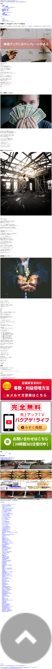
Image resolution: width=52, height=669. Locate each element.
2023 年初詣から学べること (5, 490)
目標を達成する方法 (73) (6, 586)
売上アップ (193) (5, 550)
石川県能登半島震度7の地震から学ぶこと (7, 458)
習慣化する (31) (4, 595)
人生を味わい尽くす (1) (6, 529)
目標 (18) (3, 585)
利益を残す (37, 26)
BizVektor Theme (11, 668)
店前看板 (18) (4, 562)
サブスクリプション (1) (6, 516)
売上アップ (41, 26)
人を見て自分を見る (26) (6, 527)
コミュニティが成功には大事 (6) (7, 513)
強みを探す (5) (4, 563)
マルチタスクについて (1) (6, 523)
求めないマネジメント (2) (6, 578)
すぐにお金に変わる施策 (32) (7, 510)
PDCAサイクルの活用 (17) (6, 505)
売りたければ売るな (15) (6, 548)
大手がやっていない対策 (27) (7, 551)
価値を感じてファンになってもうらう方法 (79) (10, 532)
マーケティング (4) (5, 524)
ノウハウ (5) (4, 520)
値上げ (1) (4, 533)
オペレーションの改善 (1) (6, 512)
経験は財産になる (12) (6, 592)
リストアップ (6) (5, 525)
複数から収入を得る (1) (6, 603)
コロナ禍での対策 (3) (5, 514)
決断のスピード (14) (5, 580)
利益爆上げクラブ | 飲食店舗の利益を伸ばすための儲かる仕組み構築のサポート (13, 1)
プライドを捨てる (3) (5, 522)
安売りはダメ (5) (5, 554)
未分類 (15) (4, 576)
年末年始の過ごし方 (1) (6, 561)
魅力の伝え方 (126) (5, 611)
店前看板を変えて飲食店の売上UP (6, 459)
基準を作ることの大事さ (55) (7, 547)
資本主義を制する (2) (5, 605)
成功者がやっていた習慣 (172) (7, 565)
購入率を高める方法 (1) (6, 607)
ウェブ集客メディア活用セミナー (9, 7)
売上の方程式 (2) (5, 549)
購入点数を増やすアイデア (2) (7, 606)
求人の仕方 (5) (4, 579)
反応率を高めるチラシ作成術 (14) (7, 542)
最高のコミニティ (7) (5, 574)
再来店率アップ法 (32, 26)
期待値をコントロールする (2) (7, 575)
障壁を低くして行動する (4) (7, 609)
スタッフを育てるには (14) (6, 517)
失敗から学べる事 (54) (6, 552)
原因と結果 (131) (5, 541)
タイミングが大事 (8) (5, 519)
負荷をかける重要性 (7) (6, 604)
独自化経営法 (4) (5, 583)
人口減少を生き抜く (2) (6, 528)
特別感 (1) (4, 582)
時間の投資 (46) (4, 572)
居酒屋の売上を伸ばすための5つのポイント (7, 457)
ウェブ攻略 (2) (4, 511)
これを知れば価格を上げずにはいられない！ (8, 377)
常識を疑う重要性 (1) (5, 558)
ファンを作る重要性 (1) (6, 521)
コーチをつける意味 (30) (6, 515)
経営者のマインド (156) (6, 590)
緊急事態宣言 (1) (5, 594)
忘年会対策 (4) (4, 564)
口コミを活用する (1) (5, 543)
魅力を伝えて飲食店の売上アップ (6, 469)
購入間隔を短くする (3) (6, 608)
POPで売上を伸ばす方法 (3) (6, 506)
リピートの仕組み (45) (6, 526)
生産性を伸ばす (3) (5, 584)
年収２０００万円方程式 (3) (7, 560)
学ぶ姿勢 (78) (4, 553)
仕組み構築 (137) (5, 530)
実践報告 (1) (4, 555)
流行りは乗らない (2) (5, 581)
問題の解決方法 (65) (5, 544)
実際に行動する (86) (5, 556)
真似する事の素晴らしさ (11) (7, 587)
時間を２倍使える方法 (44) (6, 573)
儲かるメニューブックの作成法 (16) (8, 534)
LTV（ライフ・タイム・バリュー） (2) (8, 504)
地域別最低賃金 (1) (5, 546)
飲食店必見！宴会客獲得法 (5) (7, 610)
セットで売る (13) (5, 518)
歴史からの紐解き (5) (5, 577)
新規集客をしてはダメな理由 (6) (7, 571)
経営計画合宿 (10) (5, 591)
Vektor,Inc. (16, 668)
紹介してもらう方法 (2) (6, 588)
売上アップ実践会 (7, 8)
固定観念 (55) (4, 545)
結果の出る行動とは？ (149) (7, 593)
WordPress (5, 668)
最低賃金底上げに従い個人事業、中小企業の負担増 (9, 500)
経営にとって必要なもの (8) (7, 589)
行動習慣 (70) (4, 602)
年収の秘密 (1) (4, 559)
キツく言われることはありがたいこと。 (7, 378)
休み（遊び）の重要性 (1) (6, 531)
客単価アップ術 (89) (5, 557)
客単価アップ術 (45, 26)
